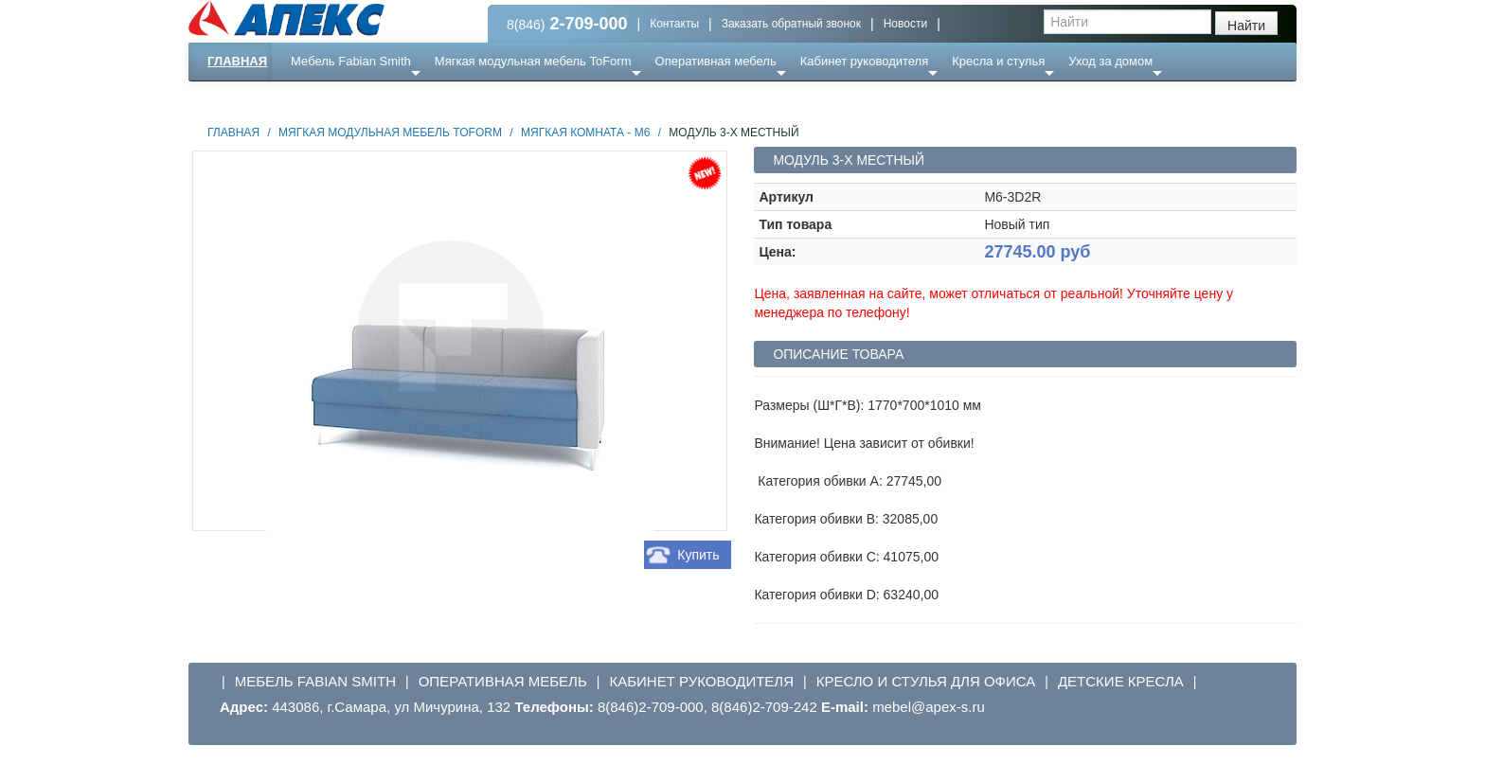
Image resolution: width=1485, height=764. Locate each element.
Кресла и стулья (998, 61)
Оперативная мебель (716, 61)
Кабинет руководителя (864, 61)
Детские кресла (1121, 681)
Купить (698, 554)
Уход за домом (1110, 61)
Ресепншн (393, 99)
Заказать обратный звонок (791, 23)
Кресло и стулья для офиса (926, 681)
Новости (905, 23)
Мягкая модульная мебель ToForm (533, 61)
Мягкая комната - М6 (585, 132)
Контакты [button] (674, 23)
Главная (237, 61)
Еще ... (321, 99)
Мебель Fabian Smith (351, 61)
